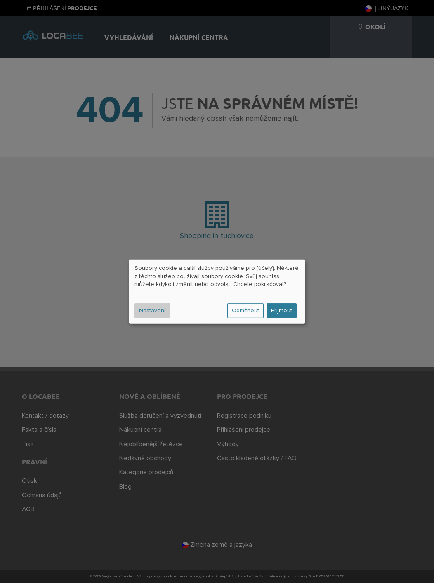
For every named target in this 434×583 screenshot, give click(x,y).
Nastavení (152, 311)
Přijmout (281, 311)
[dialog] (217, 291)
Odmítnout (245, 311)
